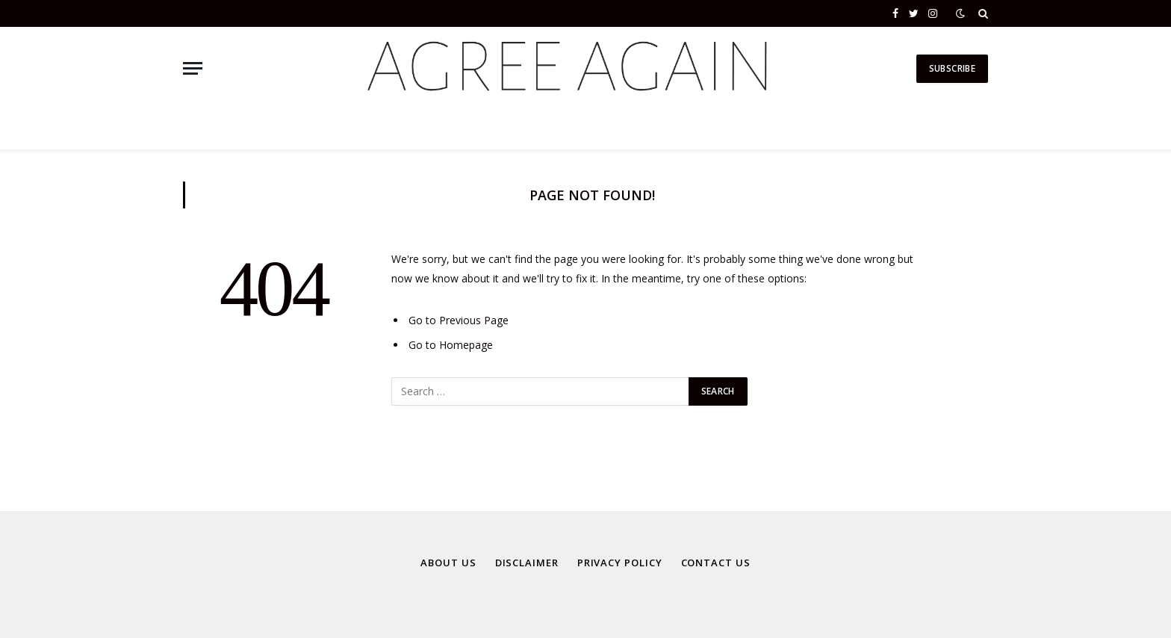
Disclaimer (527, 562)
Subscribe (952, 68)
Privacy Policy (619, 562)
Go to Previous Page (459, 320)
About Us (448, 562)
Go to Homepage (451, 345)
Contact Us (716, 562)
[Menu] (192, 68)
